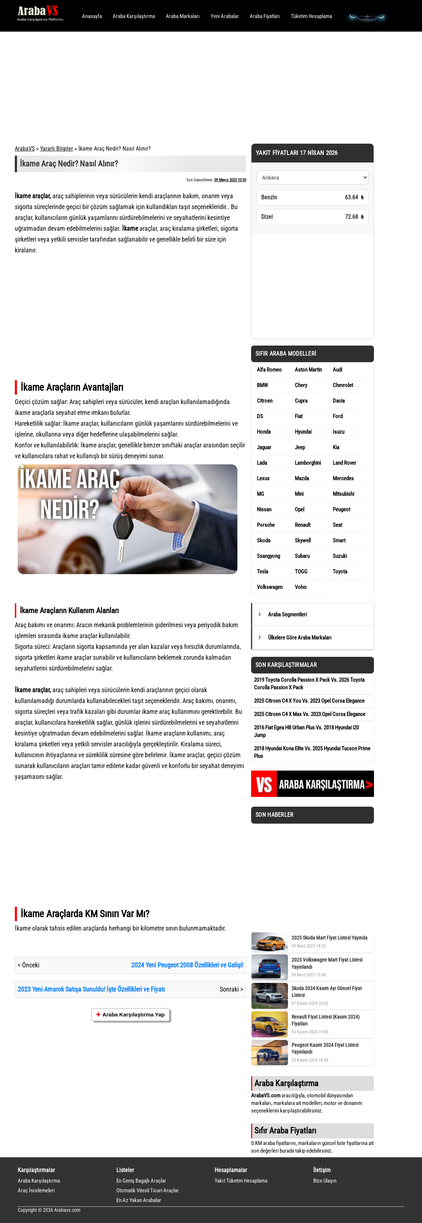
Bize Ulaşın (324, 1181)
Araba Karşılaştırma (134, 16)
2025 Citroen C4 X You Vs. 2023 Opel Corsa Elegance (309, 701)
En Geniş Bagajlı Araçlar (141, 1181)
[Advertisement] (201, 86)
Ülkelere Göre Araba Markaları (300, 637)
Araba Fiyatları (265, 16)
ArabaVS (25, 148)
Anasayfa (92, 16)
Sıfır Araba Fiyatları (285, 1130)
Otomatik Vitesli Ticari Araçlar (147, 1190)
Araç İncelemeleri (36, 1190)
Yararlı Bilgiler (56, 148)
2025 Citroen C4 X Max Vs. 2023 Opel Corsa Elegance (309, 714)
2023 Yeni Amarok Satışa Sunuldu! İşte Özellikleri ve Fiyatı (91, 989)
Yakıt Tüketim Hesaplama (241, 1181)
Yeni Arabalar (225, 16)
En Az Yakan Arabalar (138, 1200)
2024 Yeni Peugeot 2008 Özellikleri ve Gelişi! (187, 965)
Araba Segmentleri (287, 614)
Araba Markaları (183, 16)
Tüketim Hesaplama (311, 16)
